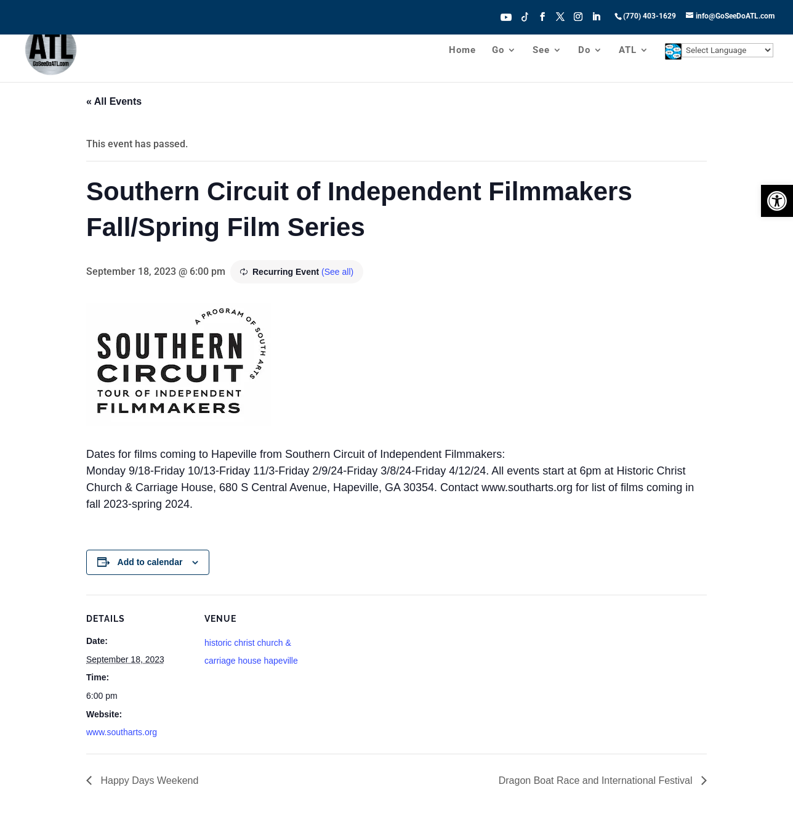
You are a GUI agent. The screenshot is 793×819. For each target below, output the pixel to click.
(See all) (337, 272)
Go (498, 50)
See (541, 50)
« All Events (114, 101)
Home (462, 50)
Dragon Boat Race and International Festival (597, 780)
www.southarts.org (121, 732)
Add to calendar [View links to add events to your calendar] (150, 562)
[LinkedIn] (596, 20)
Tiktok (525, 16)
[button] (777, 201)
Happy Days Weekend (148, 780)
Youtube (506, 16)
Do (584, 50)
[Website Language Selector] (727, 50)
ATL (628, 50)
